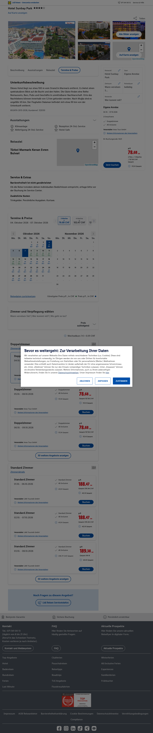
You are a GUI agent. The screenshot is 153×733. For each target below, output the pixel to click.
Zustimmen (121, 381)
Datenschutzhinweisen (68, 372)
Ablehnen (85, 381)
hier (107, 372)
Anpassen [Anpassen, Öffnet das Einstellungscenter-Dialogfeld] (103, 381)
